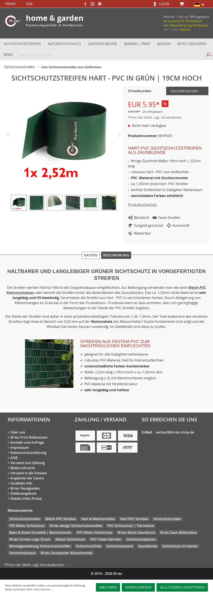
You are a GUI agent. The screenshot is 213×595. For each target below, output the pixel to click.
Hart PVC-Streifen (134, 519)
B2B (29, 3)
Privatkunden (139, 91)
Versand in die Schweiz (28, 473)
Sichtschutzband (119, 546)
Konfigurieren (138, 587)
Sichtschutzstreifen (24, 519)
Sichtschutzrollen (167, 519)
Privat (10, 3)
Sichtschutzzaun (22, 553)
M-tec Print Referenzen (29, 437)
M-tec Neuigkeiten (25, 488)
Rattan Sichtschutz (70, 539)
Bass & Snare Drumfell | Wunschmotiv (40, 532)
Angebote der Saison (27, 478)
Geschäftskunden (184, 91)
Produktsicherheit (142, 204)
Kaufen (91, 255)
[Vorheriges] (8, 136)
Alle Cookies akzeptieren (182, 587)
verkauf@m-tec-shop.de (175, 432)
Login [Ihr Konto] (164, 3)
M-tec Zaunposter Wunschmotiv (66, 553)
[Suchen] (208, 55)
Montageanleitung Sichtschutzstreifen (40, 546)
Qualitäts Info (21, 483)
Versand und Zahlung (27, 462)
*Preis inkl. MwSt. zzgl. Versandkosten (155, 117)
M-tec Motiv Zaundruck (136, 532)
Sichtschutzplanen (141, 539)
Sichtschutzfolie (88, 546)
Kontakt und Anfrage (27, 442)
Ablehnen (108, 587)
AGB (14, 457)
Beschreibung (116, 255)
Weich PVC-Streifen (60, 519)
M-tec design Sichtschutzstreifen (76, 525)
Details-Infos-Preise (26, 498)
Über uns (17, 432)
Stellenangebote (23, 493)
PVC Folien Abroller (105, 539)
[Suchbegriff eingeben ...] (110, 55)
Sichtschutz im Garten (180, 546)
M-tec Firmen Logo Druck (29, 539)
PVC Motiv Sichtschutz (94, 532)
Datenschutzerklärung (28, 452)
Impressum (19, 447)
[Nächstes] (119, 136)
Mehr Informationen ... (40, 589)
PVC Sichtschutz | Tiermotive (130, 525)
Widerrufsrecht (22, 468)
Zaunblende (147, 546)
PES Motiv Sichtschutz (27, 525)
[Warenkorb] (183, 4)
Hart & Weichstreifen (98, 519)
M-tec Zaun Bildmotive (178, 532)
